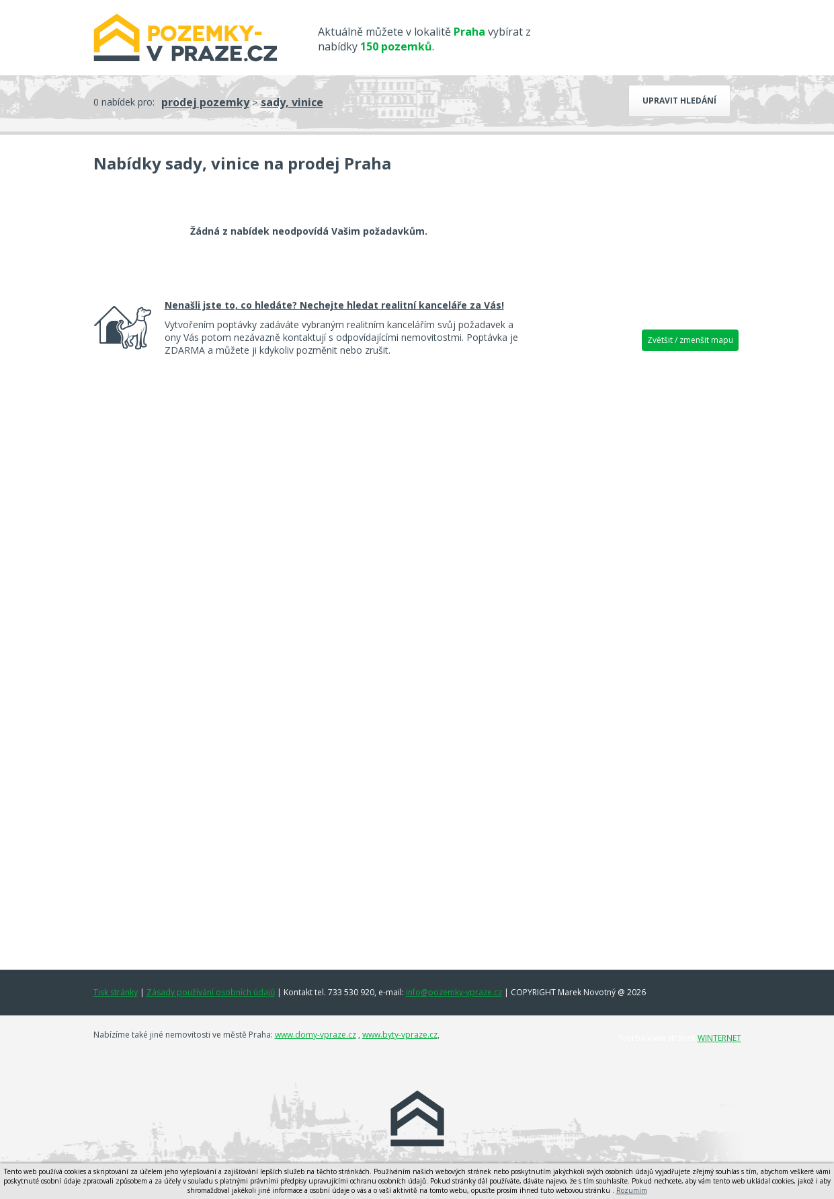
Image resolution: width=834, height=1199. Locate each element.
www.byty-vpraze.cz (399, 1034)
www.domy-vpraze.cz (315, 1034)
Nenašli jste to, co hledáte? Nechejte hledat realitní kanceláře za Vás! (334, 305)
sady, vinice (292, 102)
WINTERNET (719, 1038)
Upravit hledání (679, 100)
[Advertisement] (639, 568)
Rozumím (631, 1190)
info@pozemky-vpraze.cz (454, 992)
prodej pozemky (205, 102)
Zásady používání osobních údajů (211, 992)
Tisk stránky (115, 992)
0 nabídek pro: (124, 101)
